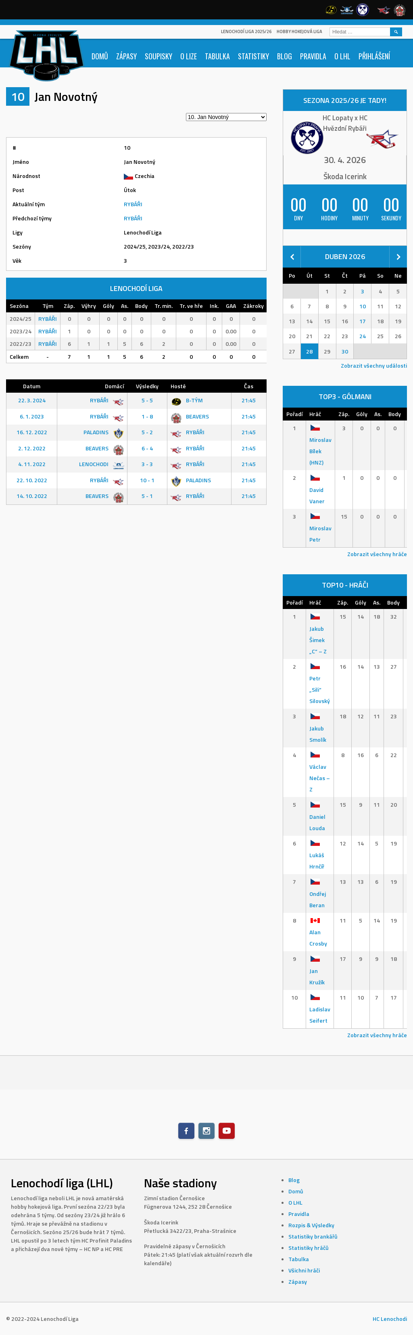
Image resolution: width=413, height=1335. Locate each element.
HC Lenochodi (390, 1318)
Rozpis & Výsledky (311, 1225)
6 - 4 (147, 448)
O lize (188, 56)
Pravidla (313, 56)
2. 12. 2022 (32, 448)
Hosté (178, 386)
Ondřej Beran (317, 893)
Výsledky (147, 386)
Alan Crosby (318, 932)
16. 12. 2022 (32, 432)
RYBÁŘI (133, 204)
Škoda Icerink (345, 176)
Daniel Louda (317, 816)
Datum (31, 386)
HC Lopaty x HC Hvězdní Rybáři (345, 123)
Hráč (315, 414)
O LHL (342, 56)
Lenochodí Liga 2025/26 (246, 31)
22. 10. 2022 (32, 480)
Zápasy (126, 56)
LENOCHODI (100, 464)
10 (362, 306)
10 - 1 (147, 480)
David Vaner (317, 489)
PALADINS (102, 432)
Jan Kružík (317, 970)
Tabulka (217, 56)
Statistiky (253, 56)
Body (394, 414)
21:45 (249, 400)
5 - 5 (147, 400)
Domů (100, 56)
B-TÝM (187, 400)
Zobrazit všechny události (374, 365)
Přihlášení (374, 56)
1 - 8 (147, 416)
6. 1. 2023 (32, 416)
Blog (284, 56)
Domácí (114, 386)
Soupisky (158, 56)
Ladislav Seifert (319, 1009)
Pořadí (294, 414)
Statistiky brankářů (313, 1236)
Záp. (343, 414)
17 (362, 321)
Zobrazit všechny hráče (377, 554)
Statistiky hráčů (308, 1247)
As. (378, 414)
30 (345, 351)
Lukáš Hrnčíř (316, 855)
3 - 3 (147, 464)
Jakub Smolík (317, 728)
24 (362, 336)
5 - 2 (147, 432)
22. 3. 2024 (32, 400)
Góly (361, 414)
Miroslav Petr (320, 528)
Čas (248, 386)
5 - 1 (147, 496)
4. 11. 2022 (32, 464)
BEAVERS (190, 416)
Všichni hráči (304, 1270)
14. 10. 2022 (32, 496)
